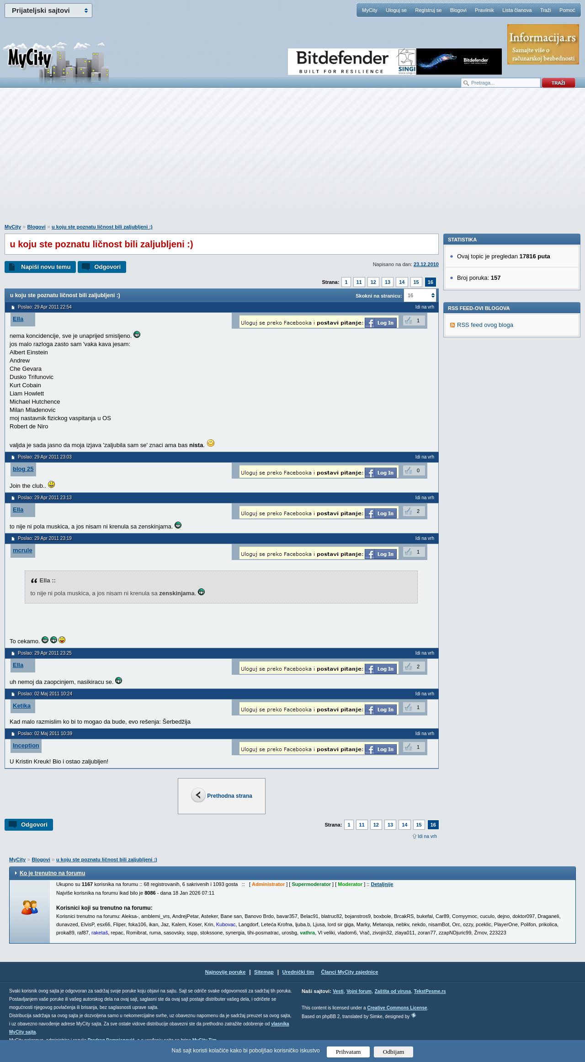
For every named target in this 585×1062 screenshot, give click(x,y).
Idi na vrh (427, 836)
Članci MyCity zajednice (349, 972)
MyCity (370, 10)
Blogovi (458, 10)
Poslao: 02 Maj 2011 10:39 (45, 733)
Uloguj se (396, 10)
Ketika (22, 705)
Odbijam (393, 1051)
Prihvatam (348, 1051)
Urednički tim (298, 972)
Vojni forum (359, 991)
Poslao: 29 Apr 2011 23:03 (45, 456)
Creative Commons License (397, 1007)
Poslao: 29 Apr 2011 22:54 (45, 307)
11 (359, 282)
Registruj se (428, 10)
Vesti (338, 991)
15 (416, 282)
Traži (545, 10)
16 (430, 282)
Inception (26, 745)
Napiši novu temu (45, 266)
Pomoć (567, 10)
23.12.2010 (426, 264)
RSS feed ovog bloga (485, 450)
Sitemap (264, 972)
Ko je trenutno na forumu (52, 873)
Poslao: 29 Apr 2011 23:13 (45, 497)
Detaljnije (382, 884)
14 (401, 282)
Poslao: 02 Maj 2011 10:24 (45, 693)
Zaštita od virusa (393, 991)
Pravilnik (484, 10)
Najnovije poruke (225, 972)
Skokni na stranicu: (379, 296)
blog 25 (23, 468)
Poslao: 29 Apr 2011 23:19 (45, 538)
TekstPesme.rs (430, 991)
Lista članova (517, 10)
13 (387, 282)
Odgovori (107, 266)
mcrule (22, 550)
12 (373, 282)
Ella (18, 318)
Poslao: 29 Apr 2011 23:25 (45, 653)
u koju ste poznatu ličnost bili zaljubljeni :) (102, 226)
